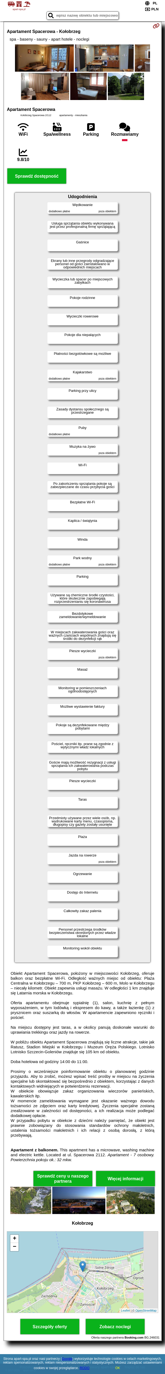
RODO (85, 1368)
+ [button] (14, 1239)
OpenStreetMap (146, 1310)
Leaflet (125, 1310)
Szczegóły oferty (50, 1326)
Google (67, 1359)
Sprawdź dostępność (37, 176)
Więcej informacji (125, 1178)
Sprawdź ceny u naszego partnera (62, 1179)
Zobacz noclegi (115, 1326)
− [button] (14, 1247)
